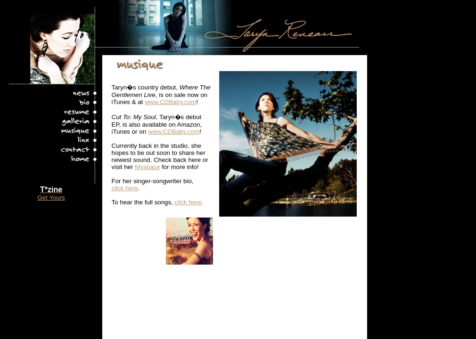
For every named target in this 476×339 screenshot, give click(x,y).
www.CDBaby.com (170, 101)
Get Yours (51, 197)
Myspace (147, 166)
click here (125, 188)
